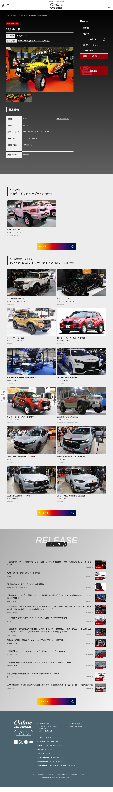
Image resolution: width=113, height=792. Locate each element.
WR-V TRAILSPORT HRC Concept (71, 458)
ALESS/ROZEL (12, 646)
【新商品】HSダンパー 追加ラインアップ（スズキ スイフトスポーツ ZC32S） (39, 666)
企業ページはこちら (62, 119)
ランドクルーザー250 (15, 340)
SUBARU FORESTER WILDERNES (21, 379)
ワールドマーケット (14, 680)
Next (69, 69)
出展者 (82, 779)
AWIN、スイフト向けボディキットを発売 (23, 576)
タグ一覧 (31, 779)
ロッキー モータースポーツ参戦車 (71, 340)
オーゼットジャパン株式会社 (17, 591)
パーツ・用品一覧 (89, 39)
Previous (9, 69)
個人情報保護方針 (62, 779)
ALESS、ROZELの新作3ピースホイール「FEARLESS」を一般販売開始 (35, 643)
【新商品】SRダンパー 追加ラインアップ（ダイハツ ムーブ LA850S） (36, 654)
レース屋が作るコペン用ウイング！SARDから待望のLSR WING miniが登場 (37, 621)
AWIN (9, 579)
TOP (7, 15)
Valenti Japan (12, 571)
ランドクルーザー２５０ (16, 300)
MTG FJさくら (13, 229)
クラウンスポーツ (64, 300)
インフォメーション (90, 45)
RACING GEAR (12, 658)
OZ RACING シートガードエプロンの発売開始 (25, 587)
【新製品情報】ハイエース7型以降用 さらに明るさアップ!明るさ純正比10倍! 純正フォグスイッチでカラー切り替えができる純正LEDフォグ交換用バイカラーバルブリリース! (49, 611)
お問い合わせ (42, 779)
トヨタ (21, 15)
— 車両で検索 (41, 733)
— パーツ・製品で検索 (44, 736)
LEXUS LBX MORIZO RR (67, 379)
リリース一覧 (87, 51)
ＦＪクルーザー (31, 15)
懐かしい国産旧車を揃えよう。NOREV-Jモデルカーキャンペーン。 (33, 677)
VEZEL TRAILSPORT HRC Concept (21, 497)
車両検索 (14, 15)
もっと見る (46, 247)
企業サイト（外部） (90, 56)
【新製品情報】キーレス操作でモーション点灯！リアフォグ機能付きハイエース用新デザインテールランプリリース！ (49, 566)
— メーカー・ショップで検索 (46, 731)
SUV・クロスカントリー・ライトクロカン (34, 41)
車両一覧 (85, 34)
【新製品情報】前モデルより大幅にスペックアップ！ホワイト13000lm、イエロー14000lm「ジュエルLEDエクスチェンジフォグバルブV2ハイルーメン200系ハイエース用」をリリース (49, 633)
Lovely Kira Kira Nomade (67, 419)
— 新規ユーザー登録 (75, 731)
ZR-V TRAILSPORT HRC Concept (71, 497)
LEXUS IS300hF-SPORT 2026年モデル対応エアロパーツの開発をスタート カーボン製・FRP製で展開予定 (50, 688)
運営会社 (51, 779)
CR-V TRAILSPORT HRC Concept (21, 458)
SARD (9, 624)
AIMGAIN (10, 691)
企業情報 (85, 28)
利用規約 (74, 779)
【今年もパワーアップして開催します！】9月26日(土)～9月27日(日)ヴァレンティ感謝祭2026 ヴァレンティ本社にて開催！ (49, 600)
